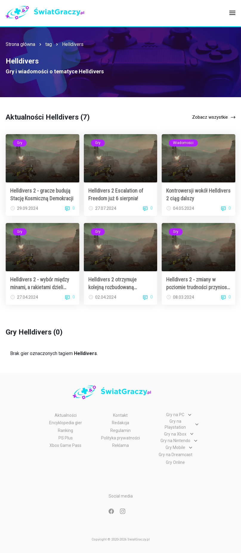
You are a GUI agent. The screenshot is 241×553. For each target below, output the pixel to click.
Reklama (120, 445)
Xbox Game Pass (65, 445)
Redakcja (120, 422)
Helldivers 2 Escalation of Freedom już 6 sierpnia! (115, 194)
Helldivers (73, 44)
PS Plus (65, 438)
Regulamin (120, 430)
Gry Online (175, 462)
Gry (19, 143)
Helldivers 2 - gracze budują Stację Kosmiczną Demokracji (41, 194)
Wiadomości (183, 143)
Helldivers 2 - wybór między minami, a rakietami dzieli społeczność (39, 283)
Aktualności (66, 415)
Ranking (65, 430)
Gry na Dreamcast (175, 454)
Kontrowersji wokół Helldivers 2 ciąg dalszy (198, 194)
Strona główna (20, 44)
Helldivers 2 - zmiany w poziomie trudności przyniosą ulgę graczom (198, 283)
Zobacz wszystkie (210, 117)
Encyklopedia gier (65, 422)
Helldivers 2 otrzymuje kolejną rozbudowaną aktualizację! (112, 283)
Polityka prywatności (120, 438)
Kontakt (120, 415)
